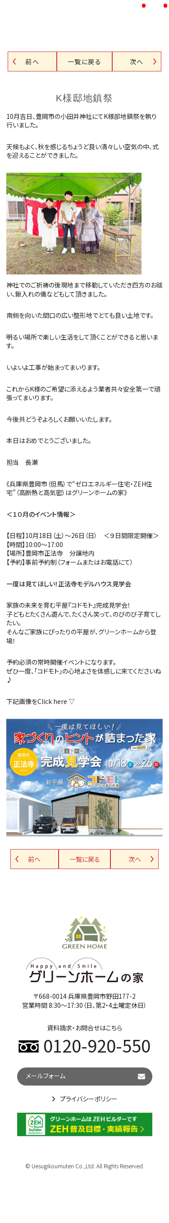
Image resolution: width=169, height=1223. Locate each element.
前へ (32, 61)
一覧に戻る (84, 61)
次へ (137, 61)
